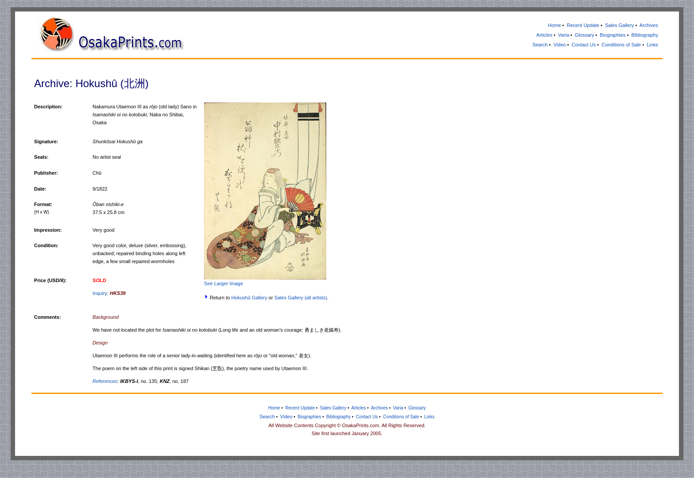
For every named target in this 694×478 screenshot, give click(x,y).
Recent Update (583, 25)
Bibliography (644, 35)
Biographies (612, 35)
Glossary (584, 35)
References (105, 381)
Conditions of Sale (621, 44)
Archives (649, 25)
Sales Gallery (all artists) (300, 297)
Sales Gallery (619, 25)
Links (652, 44)
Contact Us (583, 44)
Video (560, 44)
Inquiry (100, 293)
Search (540, 44)
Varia (563, 35)
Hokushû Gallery (249, 297)
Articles (544, 35)
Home (554, 25)
